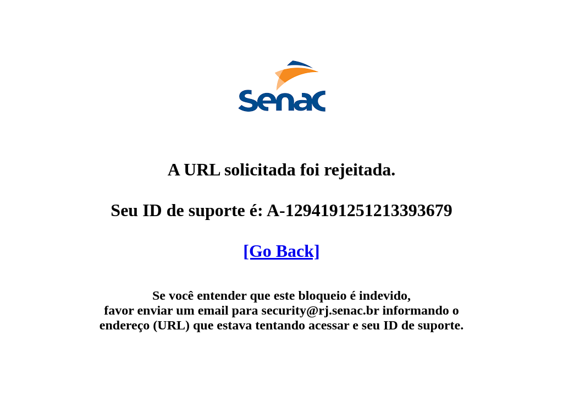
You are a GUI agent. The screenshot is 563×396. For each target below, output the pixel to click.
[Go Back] (281, 251)
